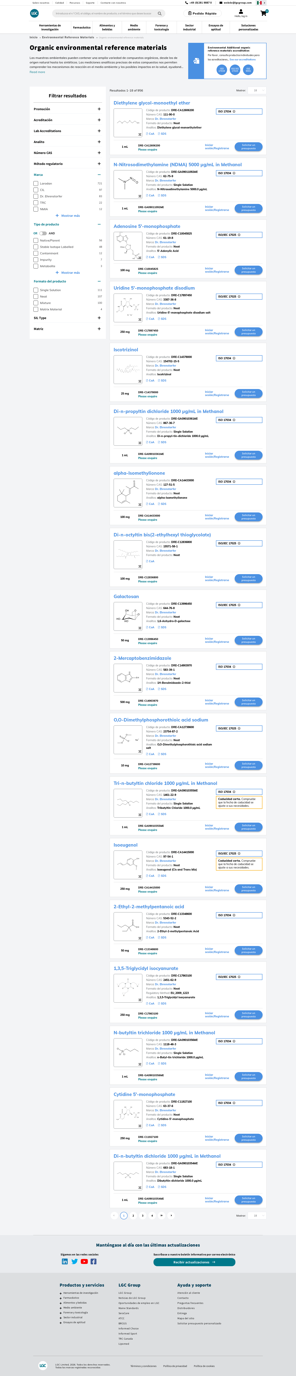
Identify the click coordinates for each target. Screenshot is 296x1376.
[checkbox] (35, 183)
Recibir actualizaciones (191, 1262)
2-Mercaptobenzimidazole (142, 658)
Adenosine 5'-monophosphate (147, 226)
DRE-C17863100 (181, 975)
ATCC (122, 1318)
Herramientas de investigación (80, 1292)
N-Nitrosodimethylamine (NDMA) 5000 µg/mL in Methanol (178, 164)
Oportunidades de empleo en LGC (139, 1303)
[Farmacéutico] (61, 1298)
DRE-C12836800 (181, 542)
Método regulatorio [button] (67, 164)
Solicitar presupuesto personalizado (199, 1323)
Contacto (183, 1298)
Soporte (90, 2)
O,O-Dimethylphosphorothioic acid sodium (161, 720)
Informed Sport (128, 1333)
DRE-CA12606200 (182, 110)
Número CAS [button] (67, 153)
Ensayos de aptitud (74, 1322)
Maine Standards (129, 1308)
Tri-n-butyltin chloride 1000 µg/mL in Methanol (165, 783)
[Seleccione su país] (261, 2)
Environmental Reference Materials (68, 37)
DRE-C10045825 (181, 233)
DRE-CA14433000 (182, 480)
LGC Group (125, 1292)
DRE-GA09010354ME (184, 1163)
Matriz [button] (67, 329)
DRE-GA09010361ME (184, 418)
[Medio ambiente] (61, 1308)
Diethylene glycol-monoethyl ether (152, 103)
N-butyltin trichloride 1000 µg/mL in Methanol (164, 1032)
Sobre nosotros (40, 2)
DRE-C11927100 (181, 1101)
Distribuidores (186, 1308)
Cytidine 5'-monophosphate (144, 1094)
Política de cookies (204, 1366)
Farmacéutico (71, 1297)
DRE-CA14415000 (182, 852)
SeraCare (124, 1313)
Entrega (182, 1313)
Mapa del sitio (185, 1318)
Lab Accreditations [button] (67, 131)
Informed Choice (129, 1328)
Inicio (34, 37)
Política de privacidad (175, 1366)
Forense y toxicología (75, 1312)
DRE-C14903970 (181, 665)
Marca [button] (67, 174)
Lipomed (124, 1343)
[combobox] (108, 13)
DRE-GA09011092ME (184, 172)
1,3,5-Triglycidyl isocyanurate (146, 968)
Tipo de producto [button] (67, 224)
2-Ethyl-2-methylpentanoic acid (149, 906)
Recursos (75, 2)
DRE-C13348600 (181, 914)
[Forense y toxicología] (61, 1313)
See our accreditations (243, 59)
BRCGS (123, 1323)
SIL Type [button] (67, 318)
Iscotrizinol (126, 349)
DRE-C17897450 (181, 295)
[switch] (44, 233)
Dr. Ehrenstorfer (165, 119)
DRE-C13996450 (181, 603)
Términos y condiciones (143, 1366)
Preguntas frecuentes (190, 1303)
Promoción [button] (67, 109)
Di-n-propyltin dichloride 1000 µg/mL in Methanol (169, 411)
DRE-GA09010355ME (184, 790)
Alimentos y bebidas (75, 1302)
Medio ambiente (72, 1307)
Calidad (59, 2)
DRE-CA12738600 (182, 727)
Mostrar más (70, 215)
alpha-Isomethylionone (139, 473)
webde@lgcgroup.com (238, 2)
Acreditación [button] (67, 120)
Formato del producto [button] (67, 281)
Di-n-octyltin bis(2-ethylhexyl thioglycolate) (162, 535)
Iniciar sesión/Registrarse (217, 147)
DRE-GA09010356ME (184, 1040)
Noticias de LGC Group (132, 1298)
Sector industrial (72, 1317)
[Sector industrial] (61, 1318)
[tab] (67, 109)
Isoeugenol (126, 845)
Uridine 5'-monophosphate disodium (154, 288)
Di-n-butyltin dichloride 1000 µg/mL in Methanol (167, 1156)
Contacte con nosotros (113, 2)
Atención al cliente (188, 1292)
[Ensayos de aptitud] (61, 1322)
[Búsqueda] (160, 13)
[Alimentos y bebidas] (61, 1303)
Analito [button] (67, 142)
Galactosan (126, 596)
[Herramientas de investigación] (61, 1293)
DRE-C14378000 (181, 357)
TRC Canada (126, 1338)
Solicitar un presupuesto (248, 146)
